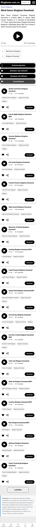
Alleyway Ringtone (7, 450)
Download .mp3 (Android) (14, 71)
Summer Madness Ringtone (9, 145)
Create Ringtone (12, 82)
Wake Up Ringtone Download (9, 388)
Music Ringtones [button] (6, 7)
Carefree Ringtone (6, 409)
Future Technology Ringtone (9, 472)
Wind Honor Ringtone (13, 51)
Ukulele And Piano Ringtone (9, 97)
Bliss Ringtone (6, 429)
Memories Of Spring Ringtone (9, 236)
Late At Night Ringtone (8, 123)
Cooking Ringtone (6, 256)
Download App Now (13, 65)
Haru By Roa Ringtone (7, 322)
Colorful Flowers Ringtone (8, 190)
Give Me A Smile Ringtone (8, 344)
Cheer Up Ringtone (7, 368)
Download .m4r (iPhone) (14, 76)
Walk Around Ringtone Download (10, 214)
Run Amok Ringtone (7, 169)
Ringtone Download (12, 56)
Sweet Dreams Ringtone (8, 277)
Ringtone (4, 101)
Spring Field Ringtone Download (10, 297)
